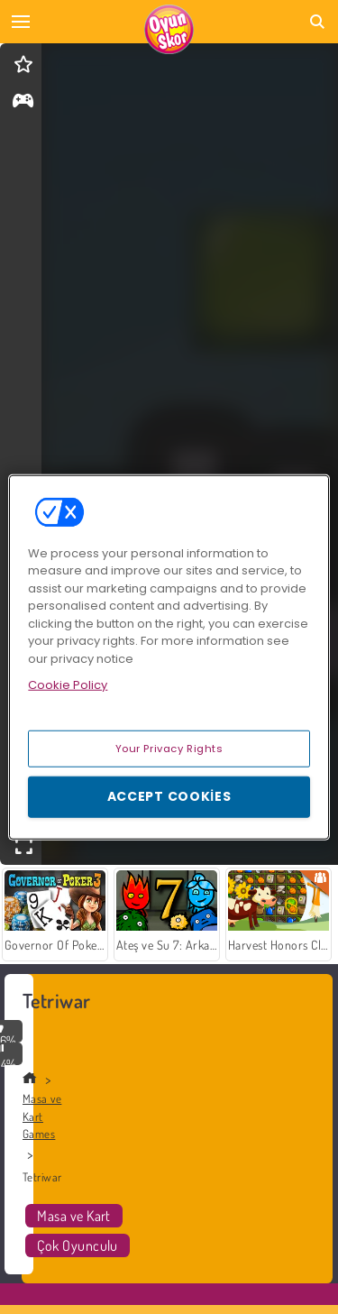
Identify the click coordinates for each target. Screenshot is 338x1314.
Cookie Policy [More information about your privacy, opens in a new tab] (67, 685)
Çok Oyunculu (77, 1245)
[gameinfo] (23, 102)
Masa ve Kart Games (42, 1116)
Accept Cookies (169, 796)
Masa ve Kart (74, 1216)
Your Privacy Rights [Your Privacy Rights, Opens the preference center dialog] (169, 747)
